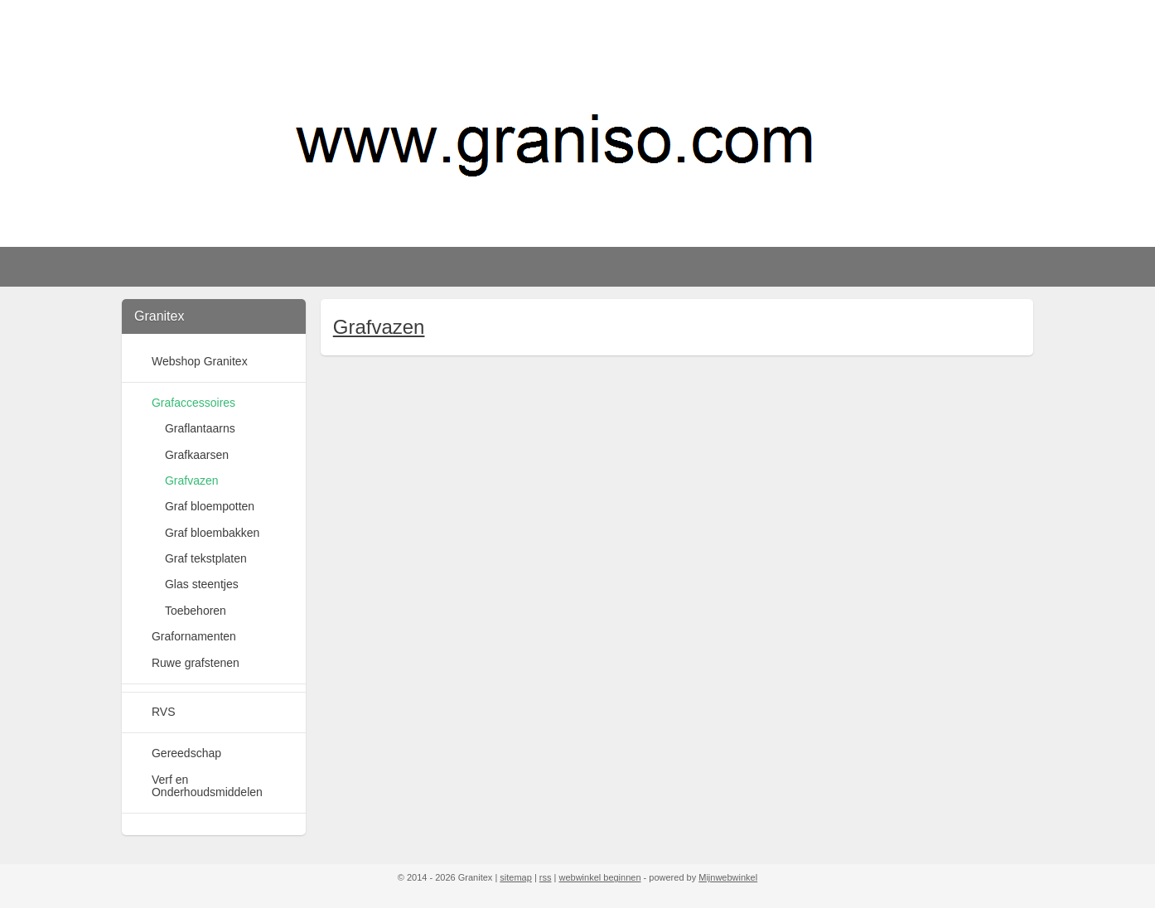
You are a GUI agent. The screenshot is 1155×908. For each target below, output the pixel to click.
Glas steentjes (202, 584)
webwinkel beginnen (599, 877)
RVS (164, 711)
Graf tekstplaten (206, 558)
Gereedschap (186, 753)
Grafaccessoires (193, 402)
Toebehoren (195, 610)
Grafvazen (378, 327)
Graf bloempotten (209, 506)
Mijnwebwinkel (727, 877)
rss (545, 877)
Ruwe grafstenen (195, 662)
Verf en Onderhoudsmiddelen (207, 786)
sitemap (516, 877)
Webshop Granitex (200, 361)
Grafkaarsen (197, 454)
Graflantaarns (200, 428)
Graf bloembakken (212, 532)
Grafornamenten (194, 636)
